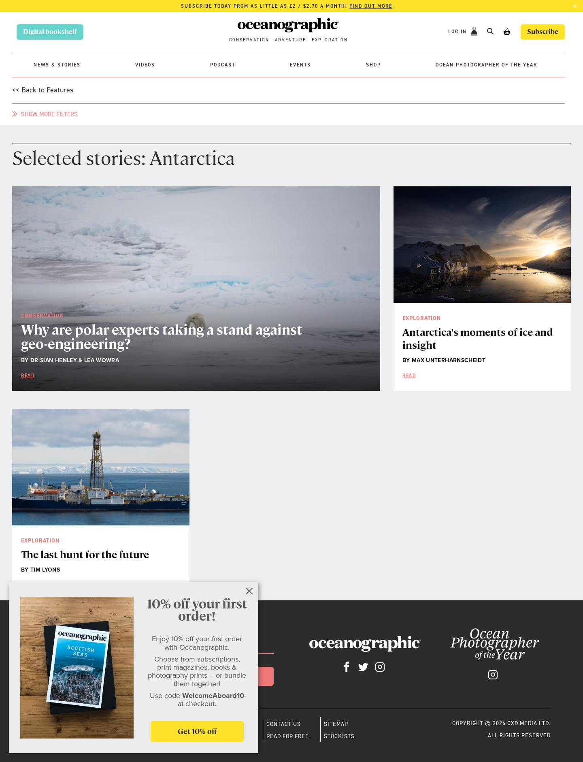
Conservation (249, 40)
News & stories (57, 65)
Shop (373, 65)
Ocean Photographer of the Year (486, 65)
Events (300, 65)
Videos (145, 65)
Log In (458, 31)
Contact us (283, 724)
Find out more (370, 6)
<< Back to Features (42, 90)
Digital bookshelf (50, 32)
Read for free (287, 736)
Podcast (222, 65)
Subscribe (542, 32)
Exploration (330, 40)
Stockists (339, 736)
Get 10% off (197, 731)
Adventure (290, 40)
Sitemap (336, 724)
